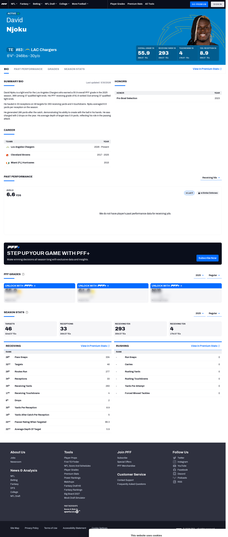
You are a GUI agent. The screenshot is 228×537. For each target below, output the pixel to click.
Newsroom (15, 462)
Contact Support (125, 480)
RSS (180, 482)
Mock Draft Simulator (74, 498)
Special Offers (124, 462)
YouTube (182, 466)
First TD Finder (71, 462)
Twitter (181, 458)
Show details (49, 530)
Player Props (70, 458)
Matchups (69, 482)
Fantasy (14, 484)
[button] (39, 293)
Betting (14, 480)
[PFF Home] (4, 4)
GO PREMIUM (199, 4)
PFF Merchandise (126, 466)
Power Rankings (72, 478)
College (14, 492)
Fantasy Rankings (73, 490)
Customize (201, 517)
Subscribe (122, 458)
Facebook (183, 470)
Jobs (12, 458)
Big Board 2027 (72, 494)
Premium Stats (71, 474)
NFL (12, 476)
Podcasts (182, 478)
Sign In (217, 4)
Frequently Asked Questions (131, 484)
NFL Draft (15, 496)
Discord (181, 474)
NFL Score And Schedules (77, 466)
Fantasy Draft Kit (72, 486)
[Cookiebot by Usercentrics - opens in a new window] (21, 530)
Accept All (201, 507)
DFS (12, 488)
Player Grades (71, 470)
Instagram (183, 462)
